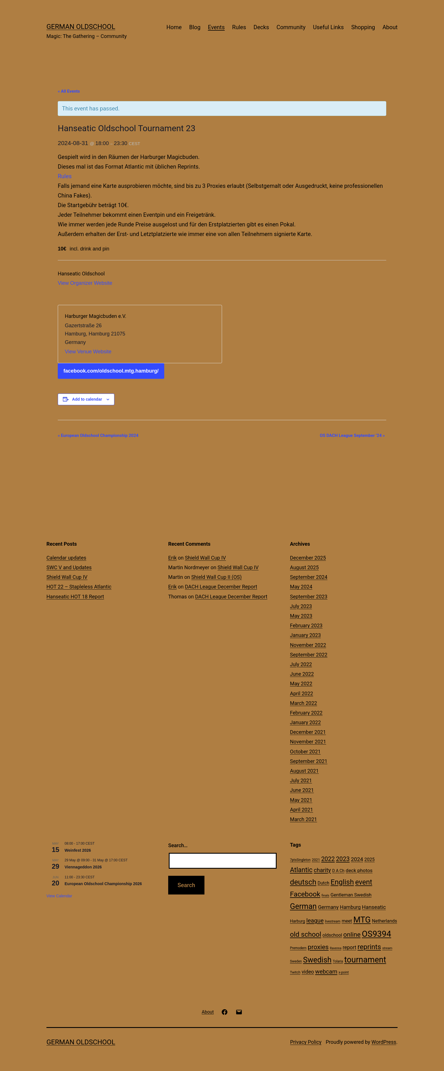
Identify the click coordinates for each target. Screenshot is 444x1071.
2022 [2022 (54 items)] (328, 858)
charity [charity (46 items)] (322, 870)
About (390, 27)
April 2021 (301, 810)
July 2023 (301, 606)
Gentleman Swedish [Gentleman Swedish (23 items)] (351, 895)
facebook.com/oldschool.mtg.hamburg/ (111, 371)
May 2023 (301, 616)
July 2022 (301, 664)
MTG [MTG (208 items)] (362, 920)
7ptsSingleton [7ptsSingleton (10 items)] (300, 860)
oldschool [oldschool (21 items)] (332, 935)
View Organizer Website (85, 283)
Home (174, 27)
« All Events (69, 91)
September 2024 (308, 577)
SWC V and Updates (69, 567)
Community (290, 27)
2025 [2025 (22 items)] (369, 859)
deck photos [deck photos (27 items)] (359, 870)
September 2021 (308, 761)
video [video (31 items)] (308, 972)
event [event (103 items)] (363, 882)
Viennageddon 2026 (83, 867)
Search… (178, 845)
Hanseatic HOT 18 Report (75, 597)
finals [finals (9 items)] (325, 895)
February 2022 (306, 713)
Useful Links (328, 27)
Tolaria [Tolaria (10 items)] (338, 961)
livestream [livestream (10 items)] (332, 921)
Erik (172, 558)
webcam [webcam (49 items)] (326, 971)
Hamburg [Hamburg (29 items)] (350, 907)
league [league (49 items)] (315, 920)
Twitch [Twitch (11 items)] (295, 972)
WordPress (384, 1042)
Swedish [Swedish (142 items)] (317, 959)
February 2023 (306, 625)
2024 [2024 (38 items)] (357, 859)
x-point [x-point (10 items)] (344, 972)
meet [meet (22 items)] (347, 921)
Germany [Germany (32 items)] (328, 907)
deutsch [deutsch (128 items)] (303, 882)
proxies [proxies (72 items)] (318, 947)
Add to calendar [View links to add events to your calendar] (87, 399)
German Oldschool (80, 27)
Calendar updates (66, 558)
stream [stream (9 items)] (387, 948)
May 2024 (301, 587)
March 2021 (303, 819)
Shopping (363, 27)
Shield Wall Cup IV (66, 577)
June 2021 (302, 790)
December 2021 (308, 732)
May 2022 (301, 684)
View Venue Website (88, 351)
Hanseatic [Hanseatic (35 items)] (374, 907)
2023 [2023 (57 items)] (343, 858)
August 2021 (304, 771)
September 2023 (308, 597)
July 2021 (301, 780)
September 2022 (308, 655)
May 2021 (301, 800)
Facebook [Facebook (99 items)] (305, 894)
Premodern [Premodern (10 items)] (298, 948)
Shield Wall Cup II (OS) (216, 577)
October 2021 (305, 752)
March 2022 (303, 703)
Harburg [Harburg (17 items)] (297, 921)
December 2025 (308, 558)
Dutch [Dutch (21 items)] (323, 883)
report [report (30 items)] (349, 947)
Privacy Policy (305, 1042)
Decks (261, 27)
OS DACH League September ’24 (352, 435)
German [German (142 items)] (303, 906)
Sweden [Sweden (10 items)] (296, 961)
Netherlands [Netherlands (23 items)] (384, 921)
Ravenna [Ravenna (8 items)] (335, 948)
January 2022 (305, 722)
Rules (239, 27)
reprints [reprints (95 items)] (369, 947)
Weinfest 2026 (78, 850)
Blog (194, 27)
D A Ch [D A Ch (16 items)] (338, 870)
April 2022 (301, 693)
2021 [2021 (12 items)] (316, 860)
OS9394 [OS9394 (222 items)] (376, 934)
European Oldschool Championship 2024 (98, 435)
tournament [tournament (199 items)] (365, 959)
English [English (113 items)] (342, 882)
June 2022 (302, 674)
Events (216, 27)
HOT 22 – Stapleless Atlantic (78, 587)
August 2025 (304, 567)
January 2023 (305, 635)
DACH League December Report (221, 587)
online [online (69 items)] (351, 934)
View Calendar (59, 896)
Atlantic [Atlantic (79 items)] (301, 870)
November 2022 (308, 645)
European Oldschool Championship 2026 (103, 883)
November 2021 (308, 742)
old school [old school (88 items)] (305, 934)
